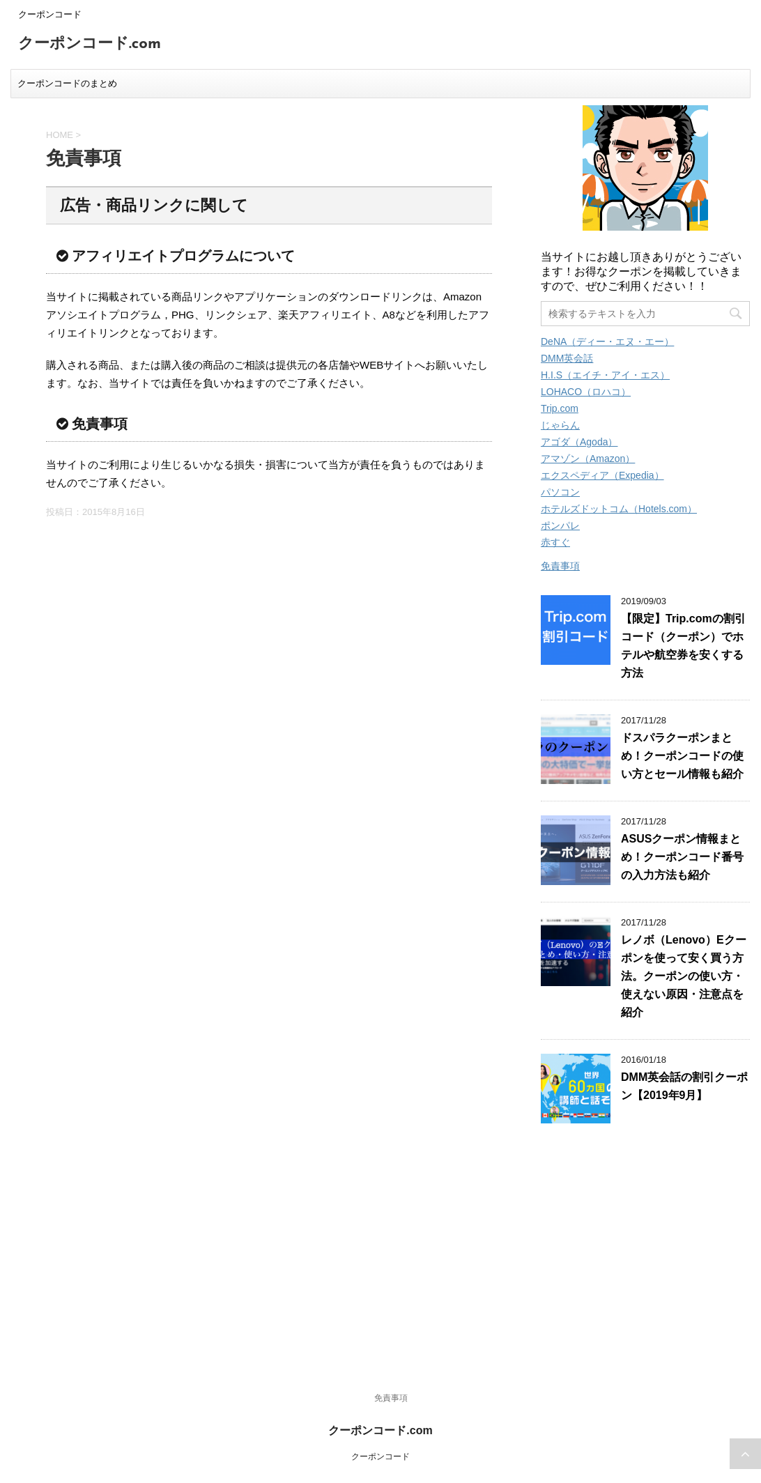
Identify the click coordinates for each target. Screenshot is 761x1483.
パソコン (560, 492)
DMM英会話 (567, 358)
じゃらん (560, 425)
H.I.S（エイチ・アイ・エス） (605, 375)
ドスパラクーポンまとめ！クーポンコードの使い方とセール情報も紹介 (682, 756)
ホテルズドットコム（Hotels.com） (619, 508)
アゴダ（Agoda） (579, 441)
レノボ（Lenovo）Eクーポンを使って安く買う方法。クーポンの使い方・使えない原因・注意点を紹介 (683, 976)
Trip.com (559, 408)
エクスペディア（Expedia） (602, 475)
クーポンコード (380, 1456)
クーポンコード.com (89, 44)
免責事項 (560, 565)
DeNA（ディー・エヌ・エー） (607, 341)
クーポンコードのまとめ (67, 83)
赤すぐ (555, 542)
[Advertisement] (645, 1252)
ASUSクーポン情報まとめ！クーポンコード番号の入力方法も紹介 (682, 857)
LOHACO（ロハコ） (586, 391)
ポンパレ (560, 525)
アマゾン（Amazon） (588, 458)
